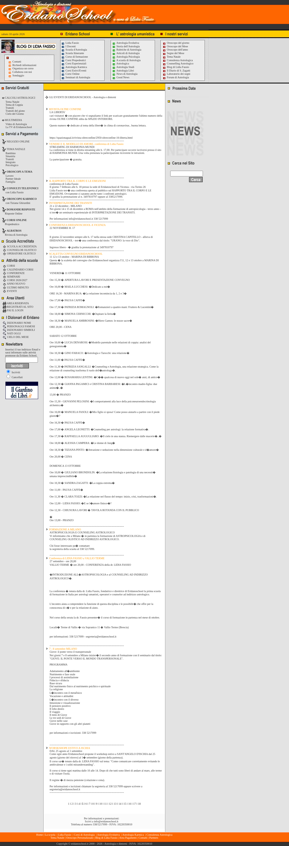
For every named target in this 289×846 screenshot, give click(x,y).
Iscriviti (13, 372)
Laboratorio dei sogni (176, 73)
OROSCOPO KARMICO (22, 198)
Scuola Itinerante (72, 53)
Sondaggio (18, 75)
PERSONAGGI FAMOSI (19, 326)
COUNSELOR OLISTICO (19, 249)
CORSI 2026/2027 (15, 280)
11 (105, 803)
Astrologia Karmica (74, 67)
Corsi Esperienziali (73, 63)
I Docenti (68, 46)
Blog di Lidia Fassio (176, 67)
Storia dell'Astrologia (126, 46)
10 (100, 803)
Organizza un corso (23, 68)
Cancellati (15, 377)
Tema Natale (172, 56)
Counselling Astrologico (178, 63)
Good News (120, 77)
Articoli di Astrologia (126, 53)
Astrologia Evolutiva (125, 42)
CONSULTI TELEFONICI (22, 188)
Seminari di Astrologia (75, 77)
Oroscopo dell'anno (177, 49)
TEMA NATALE (15, 149)
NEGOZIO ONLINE (18, 141)
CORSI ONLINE (17, 220)
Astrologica (120, 63)
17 (134, 803)
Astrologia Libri (123, 70)
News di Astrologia (125, 73)
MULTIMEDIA (13, 120)
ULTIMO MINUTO (16, 287)
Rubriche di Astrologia (126, 49)
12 (110, 803)
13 (115, 803)
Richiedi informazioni (24, 65)
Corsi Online (70, 73)
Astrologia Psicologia (126, 56)
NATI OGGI (12, 333)
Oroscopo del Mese (175, 46)
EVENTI (10, 291)
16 (129, 803)
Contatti (17, 61)
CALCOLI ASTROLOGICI (19, 97)
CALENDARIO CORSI (18, 269)
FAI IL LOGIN (13, 310)
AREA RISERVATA (16, 303)
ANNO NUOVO (14, 283)
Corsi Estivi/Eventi (73, 70)
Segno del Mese (173, 53)
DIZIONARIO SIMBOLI (19, 329)
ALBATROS (14, 230)
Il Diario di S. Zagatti (176, 70)
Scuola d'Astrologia (74, 49)
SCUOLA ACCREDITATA (20, 246)
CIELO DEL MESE (16, 336)
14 (119, 803)
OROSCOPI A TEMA (19, 171)
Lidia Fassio (70, 42)
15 (124, 803)
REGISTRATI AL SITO (18, 306)
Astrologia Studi (123, 67)
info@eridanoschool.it (106, 821)
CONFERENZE (14, 273)
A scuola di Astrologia (126, 60)
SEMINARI (11, 276)
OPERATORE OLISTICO (19, 253)
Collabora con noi (22, 71)
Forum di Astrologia (176, 77)
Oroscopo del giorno (176, 42)
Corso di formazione (74, 56)
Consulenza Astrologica (178, 60)
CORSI (9, 265)
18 (139, 803)
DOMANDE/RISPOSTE (21, 209)
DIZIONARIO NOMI (17, 322)
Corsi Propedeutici (73, 60)
